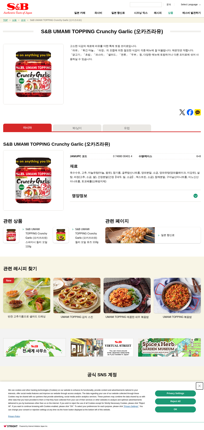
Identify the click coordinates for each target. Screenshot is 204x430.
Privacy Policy (14, 416)
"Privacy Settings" (131, 406)
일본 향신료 (118, 12)
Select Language (189, 4)
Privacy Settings (175, 393)
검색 (23, 20)
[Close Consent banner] (199, 385)
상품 (170, 12)
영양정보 (136, 194)
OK (175, 409)
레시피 (158, 12)
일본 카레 (79, 12)
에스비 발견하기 (191, 12)
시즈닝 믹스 (140, 12)
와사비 (98, 12)
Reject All (175, 401)
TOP (5, 20)
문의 (169, 4)
